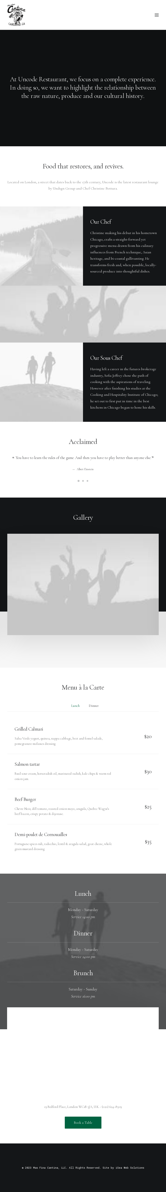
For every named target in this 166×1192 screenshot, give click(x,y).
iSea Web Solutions (130, 1167)
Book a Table (83, 1122)
